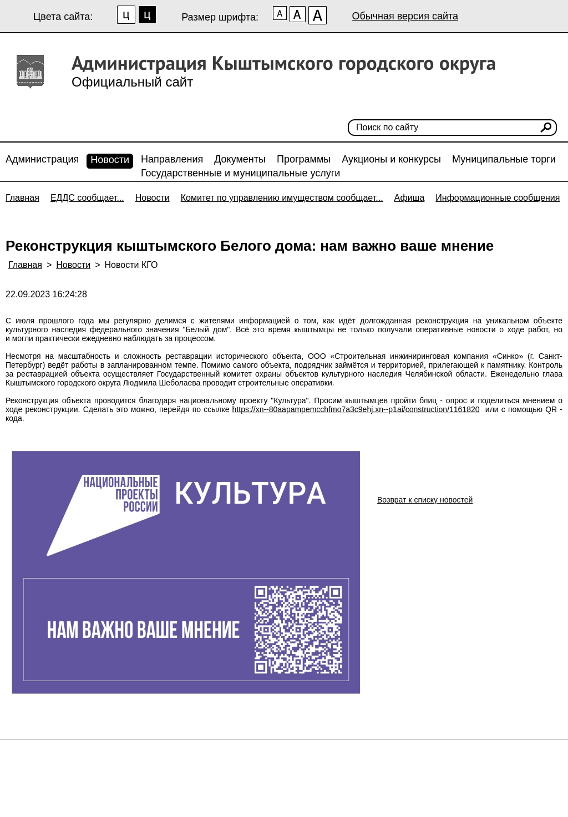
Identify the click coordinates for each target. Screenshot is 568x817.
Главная (22, 197)
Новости (109, 159)
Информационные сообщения (497, 197)
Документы (240, 159)
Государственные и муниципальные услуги (240, 173)
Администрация (42, 159)
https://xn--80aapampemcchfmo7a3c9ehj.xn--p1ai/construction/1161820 (356, 409)
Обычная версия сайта (405, 16)
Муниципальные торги (504, 159)
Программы (304, 159)
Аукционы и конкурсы (391, 159)
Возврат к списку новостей (425, 499)
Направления (172, 159)
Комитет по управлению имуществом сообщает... (282, 197)
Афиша (409, 197)
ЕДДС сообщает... (87, 197)
